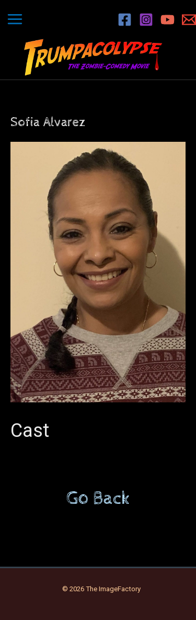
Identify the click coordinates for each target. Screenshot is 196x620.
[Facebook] (125, 20)
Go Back (98, 499)
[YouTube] (167, 20)
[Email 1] (189, 20)
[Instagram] (146, 20)
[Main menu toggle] (15, 19)
